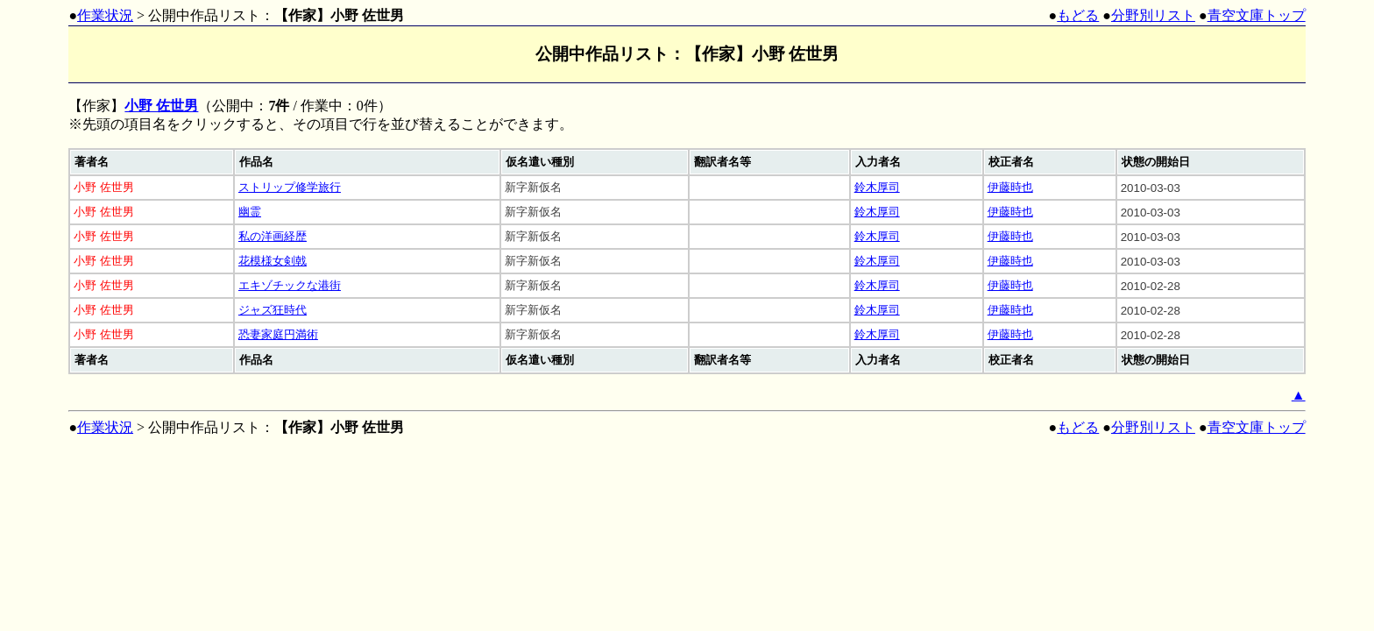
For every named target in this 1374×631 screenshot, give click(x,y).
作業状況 (105, 15)
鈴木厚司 (877, 187)
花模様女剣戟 (272, 260)
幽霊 (249, 211)
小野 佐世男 (161, 105)
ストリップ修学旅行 (289, 187)
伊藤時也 (1010, 187)
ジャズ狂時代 (272, 309)
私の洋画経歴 (272, 236)
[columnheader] (151, 162)
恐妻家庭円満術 (278, 334)
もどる (1078, 15)
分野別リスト (1153, 15)
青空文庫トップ (1257, 15)
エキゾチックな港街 (289, 285)
